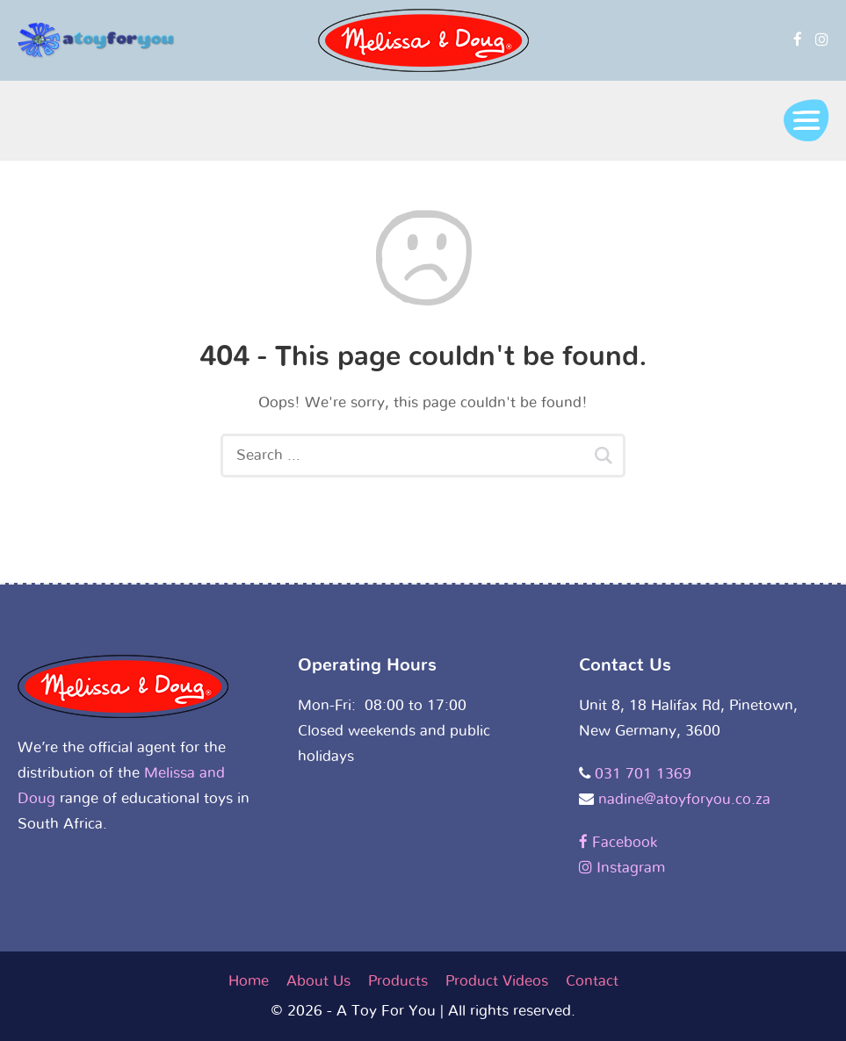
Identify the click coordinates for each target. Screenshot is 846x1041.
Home (248, 980)
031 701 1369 (643, 773)
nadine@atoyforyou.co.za (684, 799)
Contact (592, 980)
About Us (318, 980)
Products (398, 980)
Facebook (618, 842)
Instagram (622, 867)
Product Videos (496, 980)
